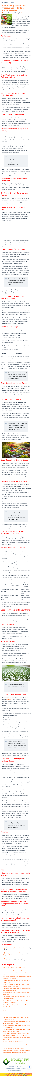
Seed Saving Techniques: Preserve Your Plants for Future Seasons (14, 8)
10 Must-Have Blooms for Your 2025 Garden (14, 967)
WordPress (11, 1074)
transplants (8, 699)
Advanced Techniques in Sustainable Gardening (15, 1044)
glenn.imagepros (25, 12)
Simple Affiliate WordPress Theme (21, 1074)
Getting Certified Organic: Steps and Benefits (14, 1052)
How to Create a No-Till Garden (11, 1046)
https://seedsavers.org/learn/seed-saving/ (13, 948)
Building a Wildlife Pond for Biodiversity (13, 1041)
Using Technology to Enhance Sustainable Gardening (16, 1050)
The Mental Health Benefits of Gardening (13, 1048)
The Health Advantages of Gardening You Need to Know (17, 970)
